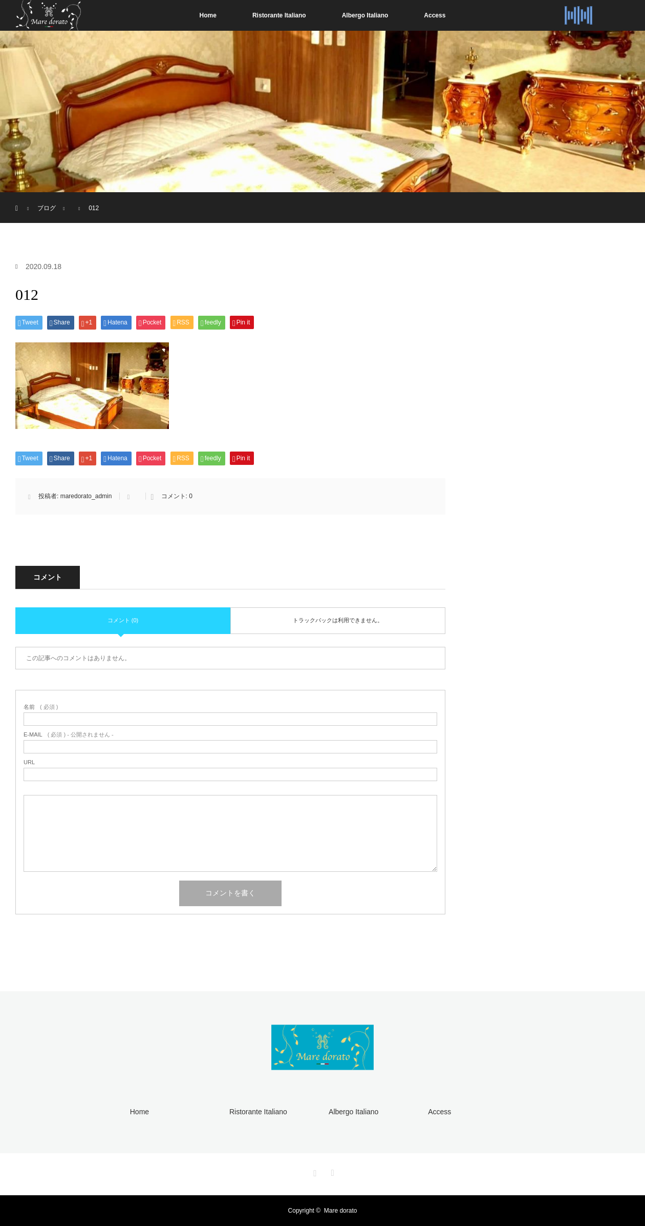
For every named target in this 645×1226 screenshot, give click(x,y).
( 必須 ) (41, 707)
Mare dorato (340, 1210)
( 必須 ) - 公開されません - (69, 735)
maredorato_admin (86, 496)
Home (208, 15)
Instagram (313, 1171)
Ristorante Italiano (279, 15)
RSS (331, 1171)
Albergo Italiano (365, 15)
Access (434, 15)
